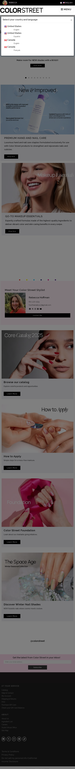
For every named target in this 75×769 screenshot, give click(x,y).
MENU (66, 9)
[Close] (71, 20)
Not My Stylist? (12, 4)
